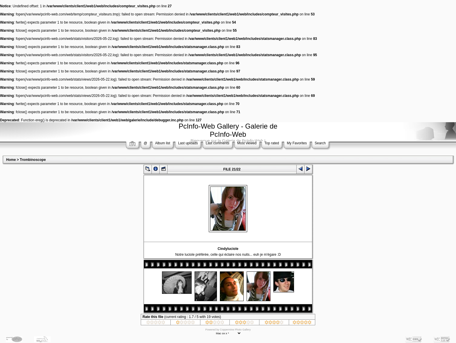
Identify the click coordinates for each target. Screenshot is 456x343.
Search (320, 143)
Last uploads (188, 143)
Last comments (217, 143)
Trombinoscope (33, 160)
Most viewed (247, 143)
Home (11, 160)
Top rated (271, 143)
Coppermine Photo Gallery (235, 329)
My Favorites (297, 143)
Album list (162, 143)
